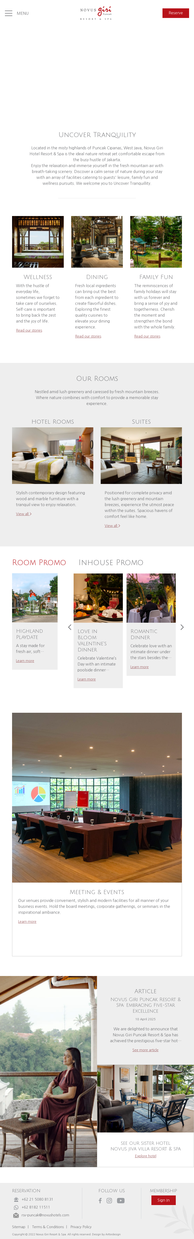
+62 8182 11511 (36, 1207)
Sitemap (18, 1227)
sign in (164, 1200)
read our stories (29, 330)
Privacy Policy (81, 1227)
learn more (25, 661)
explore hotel (145, 1156)
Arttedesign (113, 1234)
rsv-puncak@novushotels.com (45, 1215)
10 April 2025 (145, 1019)
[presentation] (69, 627)
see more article (145, 1050)
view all (24, 514)
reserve (176, 13)
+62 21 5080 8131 (37, 1199)
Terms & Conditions (48, 1227)
